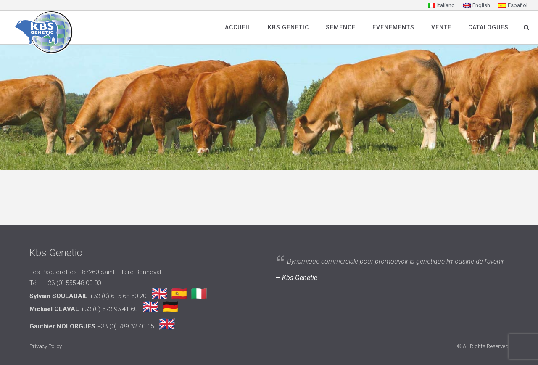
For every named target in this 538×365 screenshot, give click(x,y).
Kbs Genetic (288, 27)
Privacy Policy (45, 346)
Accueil (238, 27)
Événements (393, 27)
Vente (441, 27)
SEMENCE (341, 27)
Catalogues (488, 27)
